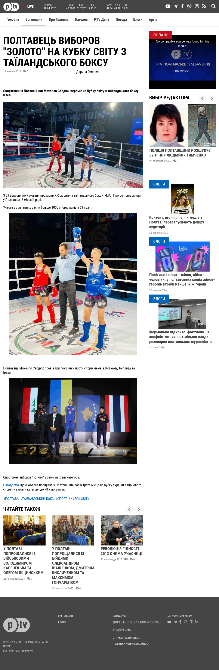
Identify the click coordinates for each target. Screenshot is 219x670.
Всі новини (33, 19)
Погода (121, 19)
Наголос (81, 19)
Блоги (138, 19)
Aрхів (153, 19)
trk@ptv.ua (122, 630)
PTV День (101, 19)
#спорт (61, 499)
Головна (12, 19)
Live (29, 7)
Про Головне (58, 19)
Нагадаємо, (11, 485)
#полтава (11, 499)
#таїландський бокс (37, 499)
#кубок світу (79, 499)
